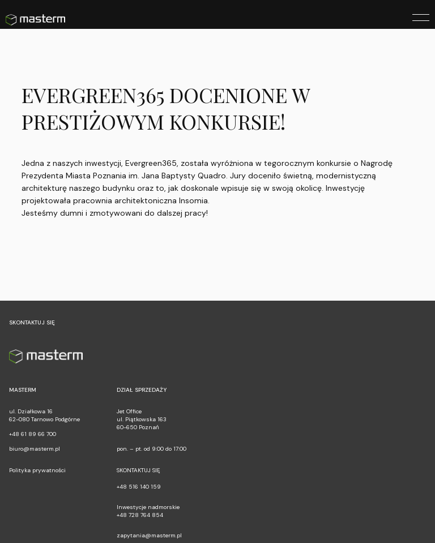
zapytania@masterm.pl (149, 535)
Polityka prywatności (37, 470)
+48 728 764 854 (140, 515)
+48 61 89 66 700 (32, 434)
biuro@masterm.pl (34, 448)
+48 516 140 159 (139, 486)
